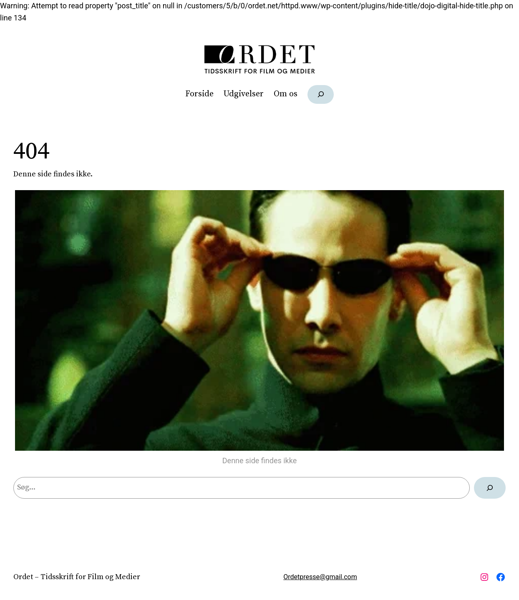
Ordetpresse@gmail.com (320, 577)
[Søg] (490, 488)
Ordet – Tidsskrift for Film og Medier (76, 577)
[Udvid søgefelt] (320, 94)
